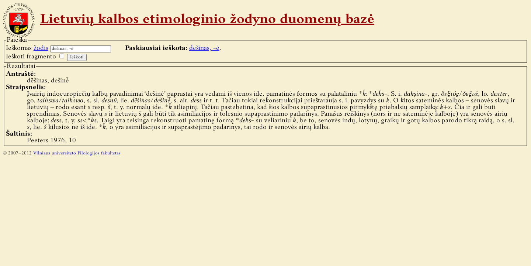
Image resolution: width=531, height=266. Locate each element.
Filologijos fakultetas (99, 153)
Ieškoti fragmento (31, 57)
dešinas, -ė (204, 48)
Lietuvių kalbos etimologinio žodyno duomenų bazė (207, 20)
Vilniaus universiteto (54, 153)
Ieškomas (27, 48)
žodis (41, 48)
